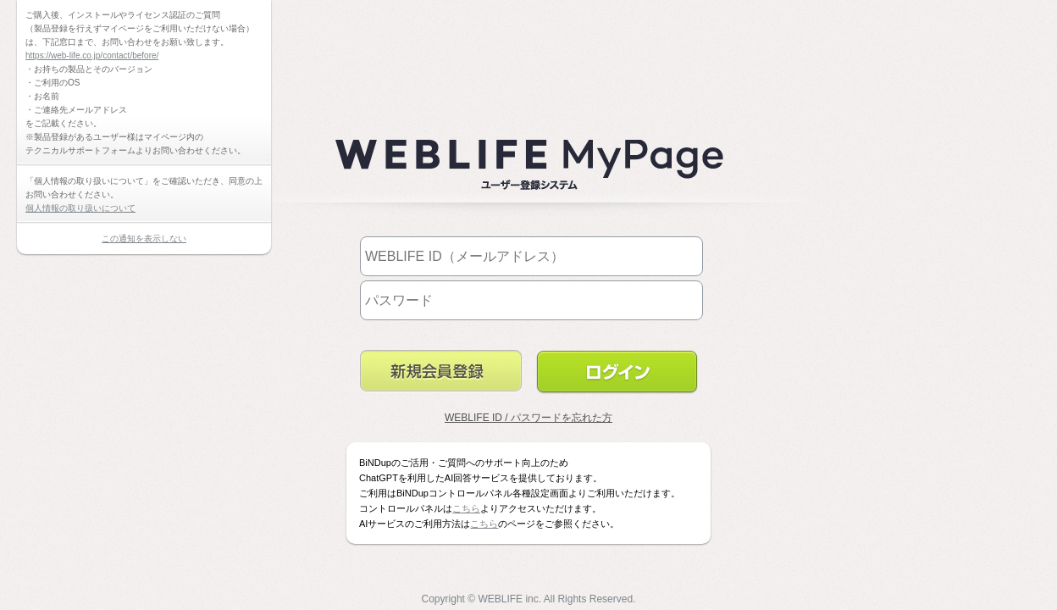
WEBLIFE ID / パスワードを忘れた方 (528, 418)
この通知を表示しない (144, 238)
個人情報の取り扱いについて (80, 208)
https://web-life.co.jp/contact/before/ (91, 55)
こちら (466, 508)
